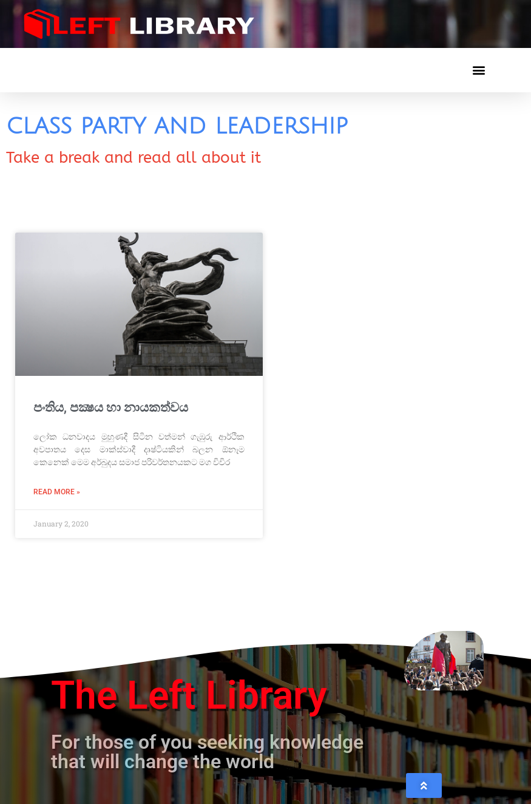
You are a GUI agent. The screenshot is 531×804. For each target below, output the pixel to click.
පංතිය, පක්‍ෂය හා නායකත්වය (110, 407)
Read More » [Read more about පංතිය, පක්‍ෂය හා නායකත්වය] (56, 492)
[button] (478, 70)
